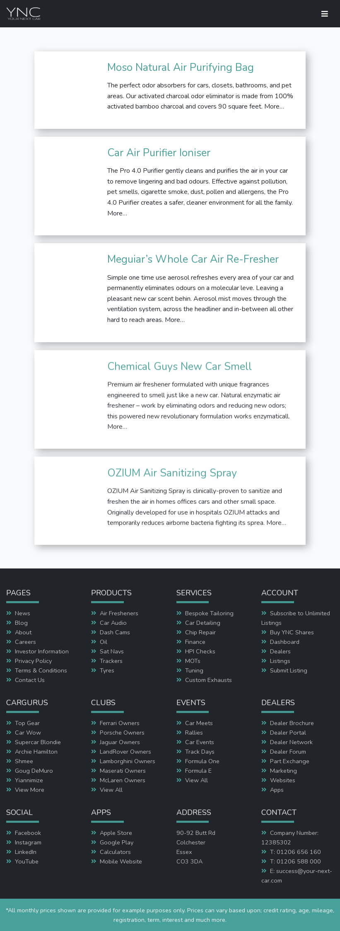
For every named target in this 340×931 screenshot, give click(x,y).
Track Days (200, 751)
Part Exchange (289, 761)
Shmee (24, 761)
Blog (21, 623)
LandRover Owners (125, 751)
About (23, 632)
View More (29, 790)
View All (111, 790)
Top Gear (27, 723)
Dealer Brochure (292, 723)
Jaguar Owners (120, 742)
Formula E (198, 771)
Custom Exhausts (208, 680)
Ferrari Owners (120, 723)
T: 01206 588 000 (295, 861)
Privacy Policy (33, 661)
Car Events (199, 742)
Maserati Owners (123, 771)
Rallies (194, 732)
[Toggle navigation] (324, 14)
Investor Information (42, 651)
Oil (103, 642)
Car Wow (28, 732)
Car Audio (113, 623)
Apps (277, 790)
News (22, 613)
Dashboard (284, 642)
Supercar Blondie (38, 742)
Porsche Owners (122, 732)
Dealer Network (291, 742)
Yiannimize (29, 780)
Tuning (194, 670)
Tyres (107, 670)
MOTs (192, 661)
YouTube (27, 861)
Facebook (28, 833)
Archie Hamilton (36, 751)
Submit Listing (288, 670)
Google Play (116, 842)
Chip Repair (200, 632)
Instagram (28, 842)
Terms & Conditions (41, 670)
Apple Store (116, 833)
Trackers (111, 661)
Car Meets (199, 723)
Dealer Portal (288, 732)
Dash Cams (115, 632)
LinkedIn (25, 852)
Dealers (280, 651)
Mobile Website (121, 861)
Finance (195, 642)
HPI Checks (200, 651)
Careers (25, 642)
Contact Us (30, 680)
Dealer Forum (288, 751)
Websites (282, 780)
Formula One (202, 761)
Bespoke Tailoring (209, 613)
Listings (280, 661)
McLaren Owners (122, 780)
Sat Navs (112, 651)
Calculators (115, 852)
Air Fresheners (119, 613)
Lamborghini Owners (127, 761)
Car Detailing (202, 623)
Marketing (283, 771)
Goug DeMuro (34, 771)
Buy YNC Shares (292, 632)
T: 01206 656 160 (295, 852)
